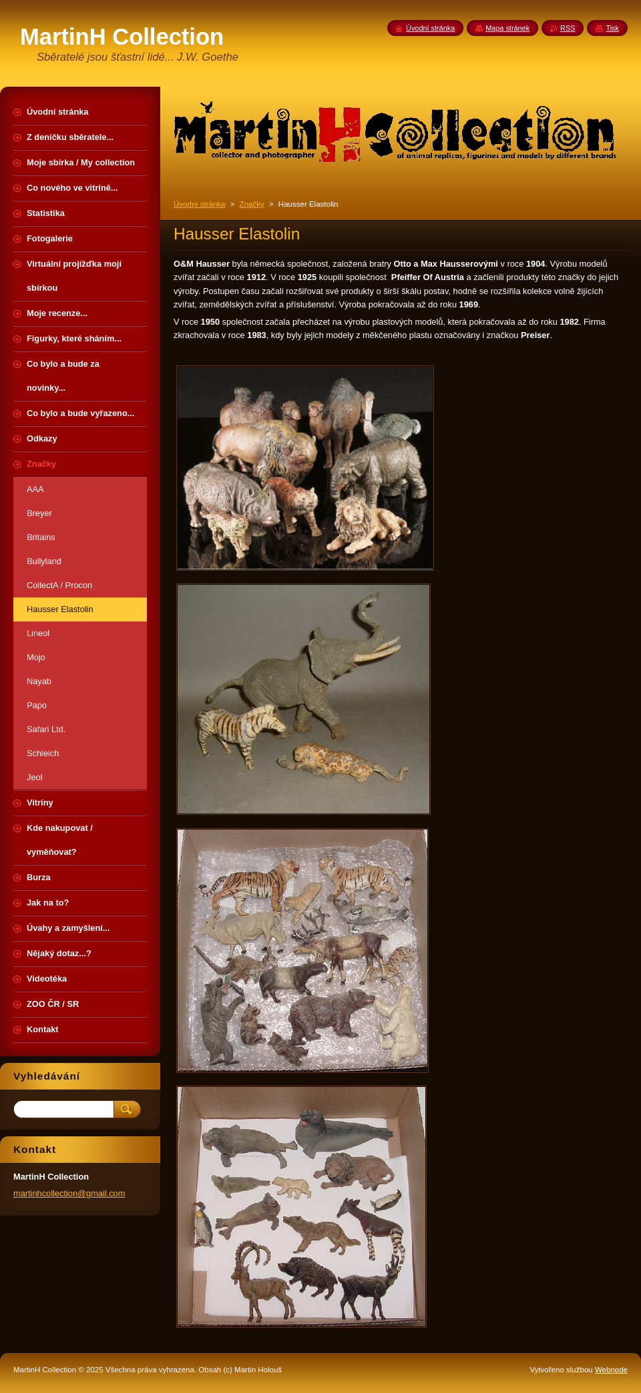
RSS (567, 28)
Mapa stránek (507, 28)
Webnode (611, 1370)
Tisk (612, 28)
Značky (252, 204)
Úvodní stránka (199, 204)
